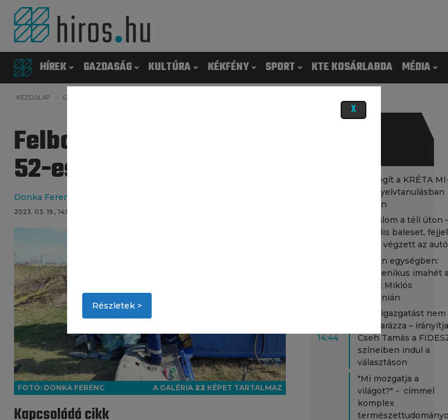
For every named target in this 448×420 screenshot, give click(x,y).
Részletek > (117, 305)
